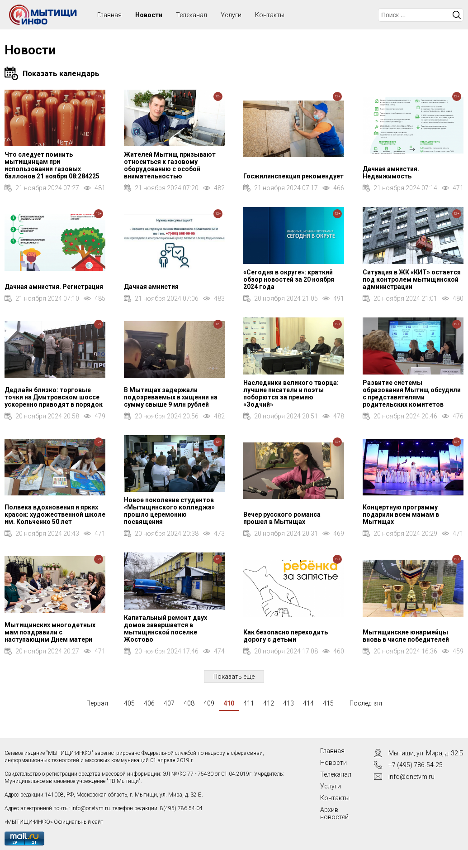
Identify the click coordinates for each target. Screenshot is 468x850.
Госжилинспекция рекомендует (293, 176)
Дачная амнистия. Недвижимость (391, 172)
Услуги (231, 15)
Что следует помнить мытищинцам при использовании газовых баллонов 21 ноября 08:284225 (52, 165)
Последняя (366, 703)
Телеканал (191, 15)
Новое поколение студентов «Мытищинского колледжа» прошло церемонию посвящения (169, 510)
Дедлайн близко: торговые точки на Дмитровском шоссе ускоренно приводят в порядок (54, 397)
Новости (148, 15)
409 (208, 703)
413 (288, 703)
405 (129, 703)
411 (248, 703)
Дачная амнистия (151, 286)
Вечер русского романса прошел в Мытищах (282, 518)
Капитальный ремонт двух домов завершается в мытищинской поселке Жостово (165, 628)
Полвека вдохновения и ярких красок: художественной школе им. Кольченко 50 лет (55, 514)
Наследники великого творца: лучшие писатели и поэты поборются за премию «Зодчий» (291, 393)
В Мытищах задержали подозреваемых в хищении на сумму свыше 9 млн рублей (170, 397)
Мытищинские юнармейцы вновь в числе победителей (406, 636)
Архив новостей (334, 813)
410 (228, 703)
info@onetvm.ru (90, 808)
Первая (97, 703)
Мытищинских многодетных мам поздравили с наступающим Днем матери (50, 632)
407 (169, 703)
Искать (456, 15)
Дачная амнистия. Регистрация (54, 286)
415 (328, 703)
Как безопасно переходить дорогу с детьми (285, 636)
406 (149, 703)
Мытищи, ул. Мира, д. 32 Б (425, 753)
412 (268, 703)
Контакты (269, 15)
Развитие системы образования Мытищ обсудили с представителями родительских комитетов (412, 393)
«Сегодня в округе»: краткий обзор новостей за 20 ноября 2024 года (288, 279)
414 (308, 703)
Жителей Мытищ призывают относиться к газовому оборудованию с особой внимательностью (170, 165)
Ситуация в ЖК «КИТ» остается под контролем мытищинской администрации (412, 279)
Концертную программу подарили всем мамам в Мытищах (401, 514)
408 (189, 703)
